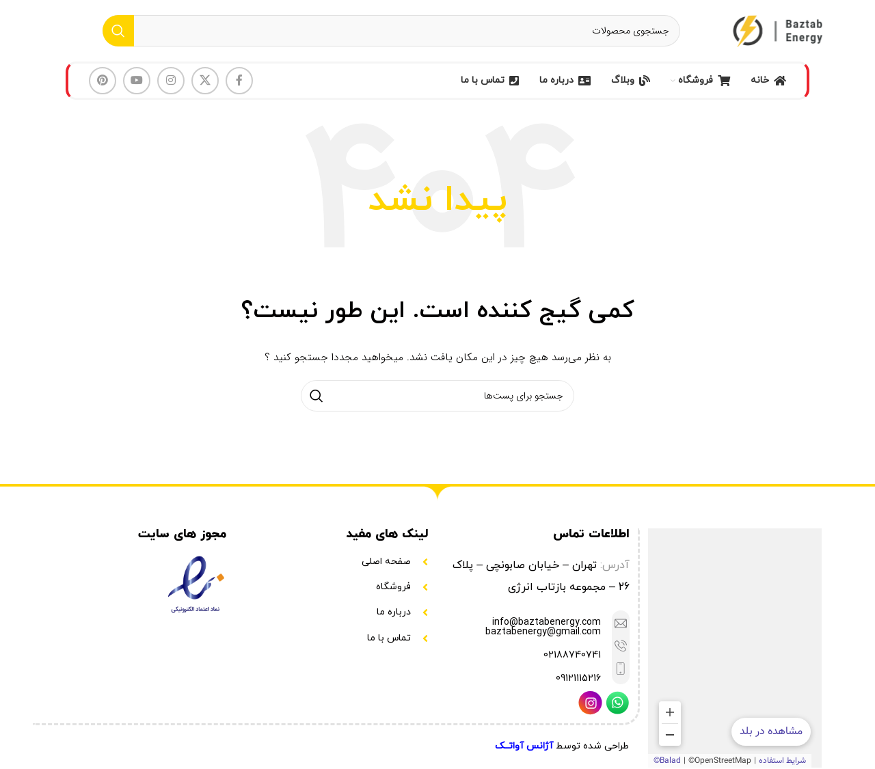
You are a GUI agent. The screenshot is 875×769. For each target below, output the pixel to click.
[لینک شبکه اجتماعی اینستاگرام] (171, 80)
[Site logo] (779, 30)
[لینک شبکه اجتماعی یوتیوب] (136, 80)
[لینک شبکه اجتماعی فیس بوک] (239, 80)
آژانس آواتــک (524, 746)
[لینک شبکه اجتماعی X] (205, 80)
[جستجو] (391, 30)
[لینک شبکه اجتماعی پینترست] (102, 80)
